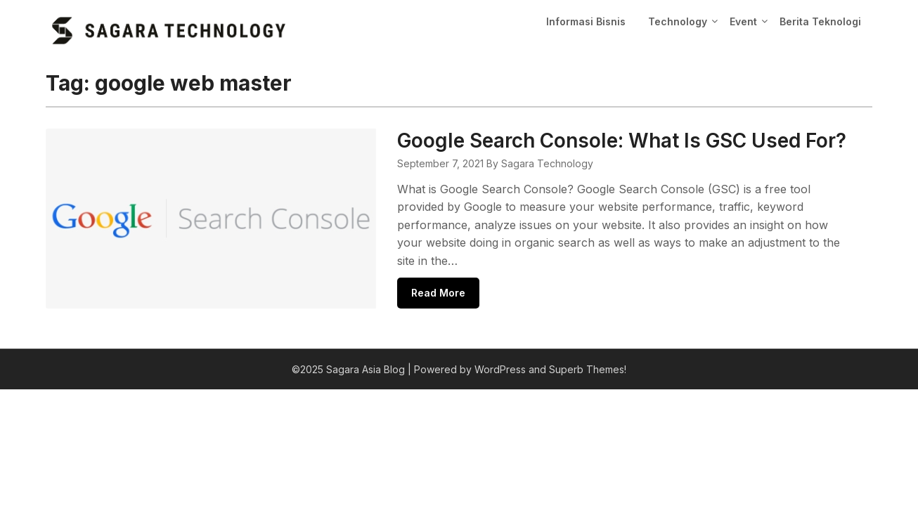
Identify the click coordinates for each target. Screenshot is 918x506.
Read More (438, 293)
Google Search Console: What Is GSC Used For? (621, 141)
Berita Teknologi (820, 21)
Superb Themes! (587, 369)
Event (743, 21)
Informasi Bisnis (586, 21)
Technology (677, 21)
